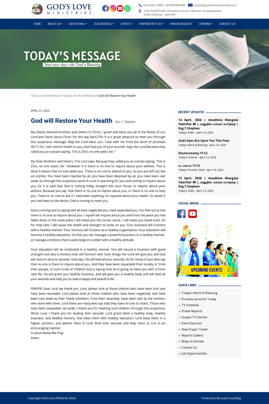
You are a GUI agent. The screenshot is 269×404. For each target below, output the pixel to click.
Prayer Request (181, 23)
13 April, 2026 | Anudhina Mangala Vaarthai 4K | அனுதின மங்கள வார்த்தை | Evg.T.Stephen (208, 182)
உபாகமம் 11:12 (189, 166)
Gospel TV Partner (195, 317)
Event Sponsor (192, 323)
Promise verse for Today (199, 299)
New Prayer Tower (195, 329)
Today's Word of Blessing (199, 293)
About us (54, 23)
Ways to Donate (193, 341)
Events (125, 23)
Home (38, 23)
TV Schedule (190, 305)
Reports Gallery (192, 335)
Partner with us (150, 23)
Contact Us (227, 23)
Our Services (103, 23)
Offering (205, 23)
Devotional (77, 23)
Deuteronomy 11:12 (192, 153)
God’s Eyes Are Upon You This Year (203, 141)
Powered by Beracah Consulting (221, 398)
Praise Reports (192, 311)
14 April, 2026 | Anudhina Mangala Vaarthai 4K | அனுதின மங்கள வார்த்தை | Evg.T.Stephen (208, 124)
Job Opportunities (194, 353)
